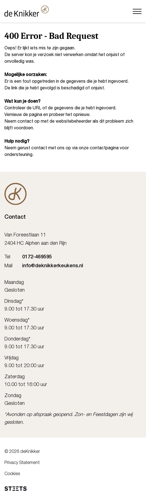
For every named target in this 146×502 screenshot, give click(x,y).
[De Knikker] (15, 194)
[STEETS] (15, 488)
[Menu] (137, 11)
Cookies (12, 474)
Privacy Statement (22, 463)
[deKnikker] (26, 11)
